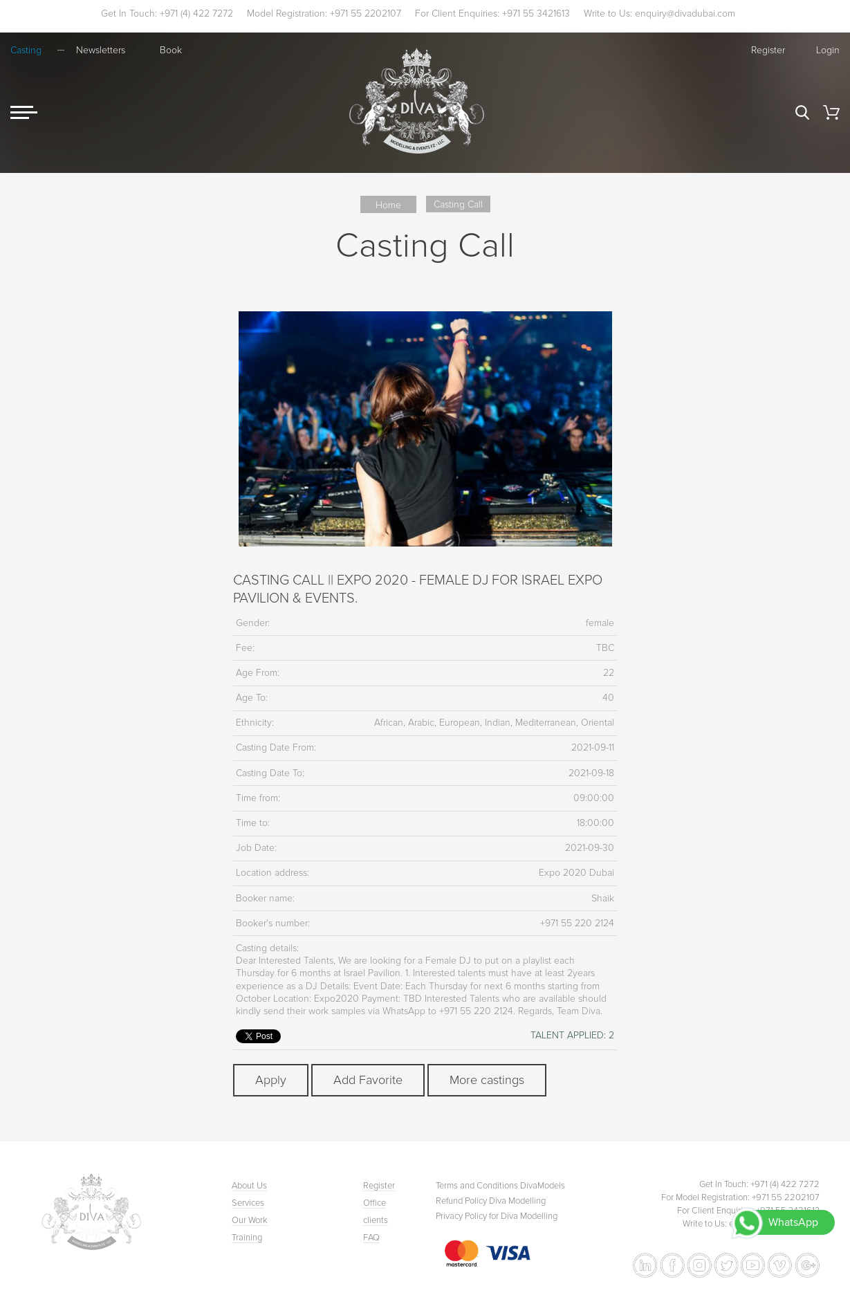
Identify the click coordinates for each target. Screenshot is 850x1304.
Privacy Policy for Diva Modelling (496, 1216)
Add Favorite (368, 1079)
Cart (831, 112)
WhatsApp (793, 1222)
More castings (487, 1079)
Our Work (250, 1220)
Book (171, 50)
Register (768, 50)
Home (388, 205)
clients (375, 1220)
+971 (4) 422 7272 (196, 13)
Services (248, 1203)
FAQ (371, 1237)
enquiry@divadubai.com (685, 13)
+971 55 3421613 (536, 13)
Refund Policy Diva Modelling (491, 1200)
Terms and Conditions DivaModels (500, 1185)
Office (374, 1203)
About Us (249, 1185)
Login (828, 50)
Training (247, 1237)
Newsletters (100, 50)
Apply (270, 1079)
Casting (25, 50)
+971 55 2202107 (365, 13)
